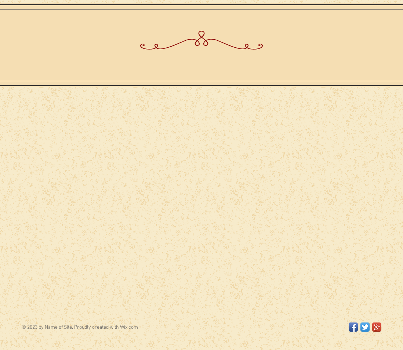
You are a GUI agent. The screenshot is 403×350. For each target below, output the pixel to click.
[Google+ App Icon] (376, 327)
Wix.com (129, 327)
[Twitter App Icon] (365, 327)
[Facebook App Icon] (353, 327)
